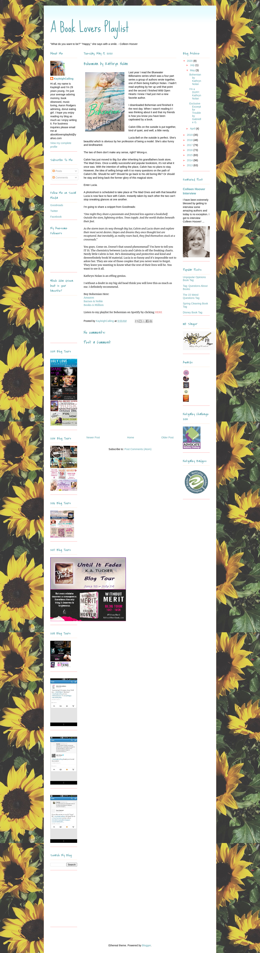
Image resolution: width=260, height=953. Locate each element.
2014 (190, 160)
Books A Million (93, 305)
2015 (190, 155)
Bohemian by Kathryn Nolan (195, 79)
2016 (190, 150)
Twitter (54, 210)
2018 (190, 140)
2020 (190, 60)
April (193, 128)
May (192, 70)
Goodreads (56, 205)
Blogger (146, 945)
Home (130, 437)
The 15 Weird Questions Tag (191, 296)
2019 (190, 134)
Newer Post (93, 437)
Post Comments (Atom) (137, 449)
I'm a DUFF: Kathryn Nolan (195, 94)
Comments (60, 177)
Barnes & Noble (93, 301)
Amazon (89, 297)
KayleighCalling (63, 78)
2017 (190, 145)
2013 (190, 165)
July (192, 65)
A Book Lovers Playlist (89, 27)
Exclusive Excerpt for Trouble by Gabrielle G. (195, 113)
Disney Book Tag (192, 312)
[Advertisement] (73, 900)
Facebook (56, 216)
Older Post (167, 437)
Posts (57, 171)
